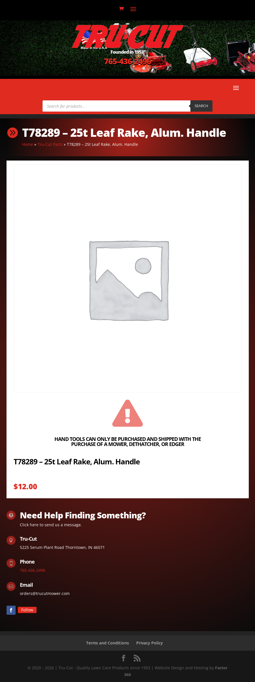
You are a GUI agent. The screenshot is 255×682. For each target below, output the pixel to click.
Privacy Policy (149, 643)
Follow (27, 609)
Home (27, 144)
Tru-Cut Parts (50, 144)
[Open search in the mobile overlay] (127, 106)
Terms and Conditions (107, 643)
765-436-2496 (127, 61)
